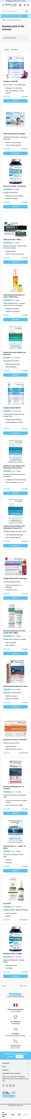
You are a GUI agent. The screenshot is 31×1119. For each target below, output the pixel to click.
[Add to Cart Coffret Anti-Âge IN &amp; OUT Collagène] (15, 153)
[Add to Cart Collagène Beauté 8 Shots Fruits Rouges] (15, 598)
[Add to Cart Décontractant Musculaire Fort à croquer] (15, 707)
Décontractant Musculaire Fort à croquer (15, 686)
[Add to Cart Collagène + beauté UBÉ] (15, 101)
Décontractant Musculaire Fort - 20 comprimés (13, 788)
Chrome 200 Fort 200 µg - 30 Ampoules (15, 739)
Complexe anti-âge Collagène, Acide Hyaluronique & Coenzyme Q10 (14, 467)
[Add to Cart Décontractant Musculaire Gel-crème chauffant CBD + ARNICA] (15, 653)
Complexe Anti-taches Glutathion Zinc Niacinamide (14, 353)
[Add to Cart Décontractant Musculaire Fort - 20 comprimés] (15, 813)
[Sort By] (17, 50)
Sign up (19, 1056)
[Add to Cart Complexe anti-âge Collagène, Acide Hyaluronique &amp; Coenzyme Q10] (15, 493)
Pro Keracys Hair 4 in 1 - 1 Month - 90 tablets (14, 847)
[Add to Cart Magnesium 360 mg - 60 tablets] (15, 976)
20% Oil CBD (7, 903)
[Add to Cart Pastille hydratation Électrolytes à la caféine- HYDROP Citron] (15, 319)
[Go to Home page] (11, 5)
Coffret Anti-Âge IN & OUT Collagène (14, 134)
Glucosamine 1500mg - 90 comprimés (14, 186)
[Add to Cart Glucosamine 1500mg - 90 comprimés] (15, 206)
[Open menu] (3, 5)
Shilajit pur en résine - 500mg (12, 239)
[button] (15, 38)
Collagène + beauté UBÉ (10, 81)
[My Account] (25, 5)
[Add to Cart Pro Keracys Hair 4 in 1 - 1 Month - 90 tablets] (15, 870)
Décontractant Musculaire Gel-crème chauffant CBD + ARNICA (14, 632)
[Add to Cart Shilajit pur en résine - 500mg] (15, 262)
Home (3, 20)
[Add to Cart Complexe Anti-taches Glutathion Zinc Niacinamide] (15, 375)
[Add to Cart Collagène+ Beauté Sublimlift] (15, 433)
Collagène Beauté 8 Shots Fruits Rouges (15, 578)
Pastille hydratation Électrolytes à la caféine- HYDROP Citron (14, 296)
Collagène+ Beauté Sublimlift (12, 408)
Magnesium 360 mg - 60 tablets (12, 953)
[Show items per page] (26, 986)
